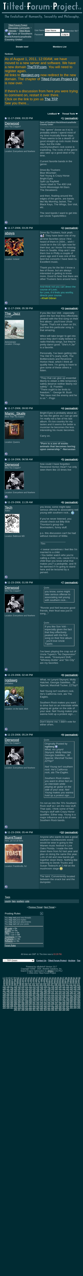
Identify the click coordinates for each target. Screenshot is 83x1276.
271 (37, 1001)
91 (79, 982)
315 (45, 1005)
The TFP (51, 99)
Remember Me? (70, 31)
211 (49, 995)
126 (45, 986)
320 (63, 1005)
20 (45, 978)
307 (15, 1005)
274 (49, 1001)
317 (52, 1005)
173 (63, 991)
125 (41, 986)
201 (11, 995)
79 (47, 982)
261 (78, 999)
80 (49, 982)
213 (56, 995)
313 (37, 1005)
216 (67, 995)
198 (78, 993)
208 (37, 995)
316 (49, 1005)
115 (4, 986)
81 (52, 982)
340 (60, 1007)
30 (71, 978)
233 (52, 997)
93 (7, 984)
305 (8, 1005)
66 (12, 982)
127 (49, 986)
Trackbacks (10, 937)
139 (15, 988)
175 (71, 991)
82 (55, 982)
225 (22, 997)
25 (58, 978)
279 (67, 1001)
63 (4, 982)
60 (73, 980)
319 (60, 1005)
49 (44, 980)
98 (20, 984)
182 (19, 993)
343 (71, 1007)
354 (45, 1010)
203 (19, 995)
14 (29, 978)
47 (39, 980)
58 (68, 980)
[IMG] (7, 933)
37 (12, 980)
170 (52, 991)
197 (75, 993)
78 (44, 982)
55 (60, 980)
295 (49, 1003)
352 (37, 1010)
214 (60, 995)
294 (45, 1003)
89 (73, 982)
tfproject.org (30, 75)
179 (8, 993)
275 (52, 1001)
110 (63, 984)
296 (52, 1003)
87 (68, 982)
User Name (39, 30)
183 (22, 993)
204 (22, 995)
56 (63, 980)
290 (30, 1003)
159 (11, 991)
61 (76, 980)
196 (71, 993)
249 (34, 999)
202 (15, 995)
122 (30, 986)
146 (41, 988)
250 (37, 999)
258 (67, 999)
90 (76, 982)
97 (17, 984)
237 (67, 997)
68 (17, 982)
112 (70, 984)
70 (23, 982)
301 (71, 1003)
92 (4, 984)
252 (45, 999)
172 (60, 991)
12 (23, 978)
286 (15, 1003)
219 (78, 995)
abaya (10, 233)
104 (41, 984)
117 (11, 986)
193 (60, 993)
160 (15, 991)
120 (22, 986)
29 (69, 978)
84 (60, 982)
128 (52, 986)
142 (26, 988)
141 (22, 988)
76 (39, 982)
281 (75, 1001)
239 (75, 997)
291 (34, 1003)
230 (41, 997)
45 (34, 980)
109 (59, 984)
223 (15, 997)
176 (75, 991)
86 (65, 982)
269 (30, 1001)
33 (79, 978)
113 (74, 984)
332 (30, 1007)
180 (11, 993)
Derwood (12, 123)
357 (56, 1010)
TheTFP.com (37, 67)
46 (36, 980)
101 (29, 984)
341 (63, 1007)
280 (71, 1001)
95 (12, 984)
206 (30, 995)
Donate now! (22, 47)
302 (75, 1003)
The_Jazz (12, 313)
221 (8, 997)
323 (75, 1005)
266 (19, 1001)
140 (19, 988)
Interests (12, 30)
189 (45, 993)
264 (11, 1001)
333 (34, 1007)
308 (19, 1005)
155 (75, 988)
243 (11, 999)
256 (60, 999)
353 (41, 1010)
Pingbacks (9, 939)
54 (57, 980)
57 (65, 980)
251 (41, 999)
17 (37, 978)
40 (20, 980)
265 (15, 1001)
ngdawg (11, 680)
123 (34, 986)
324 (78, 1005)
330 (22, 1007)
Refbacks (9, 941)
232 (49, 997)
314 (41, 1005)
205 (26, 995)
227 (30, 997)
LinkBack (52, 114)
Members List (60, 47)
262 (4, 1001)
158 (8, 991)
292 (37, 1003)
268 (26, 1001)
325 (4, 1007)
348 (22, 1010)
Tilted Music (24, 30)
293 (41, 1003)
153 (67, 988)
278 (63, 1001)
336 (45, 1007)
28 (66, 978)
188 (41, 993)
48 (41, 980)
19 (42, 978)
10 (18, 978)
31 (74, 978)
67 (15, 982)
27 (63, 978)
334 (37, 1007)
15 (31, 978)
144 (34, 988)
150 (56, 988)
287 (19, 1003)
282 (78, 1001)
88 (71, 982)
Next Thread (49, 907)
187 (37, 993)
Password (39, 35)
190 (49, 993)
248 (30, 999)
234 (56, 997)
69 (20, 982)
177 (78, 991)
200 (8, 995)
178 (4, 993)
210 (45, 995)
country (8, 901)
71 (25, 982)
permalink (71, 118)
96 (15, 984)
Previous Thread (35, 907)
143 (30, 988)
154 (71, 988)
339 (56, 1007)
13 (26, 978)
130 (60, 986)
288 (22, 1003)
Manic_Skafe (15, 413)
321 (67, 1005)
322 (71, 1005)
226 (26, 997)
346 (15, 1010)
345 (78, 1007)
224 (19, 997)
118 (15, 986)
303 (78, 1003)
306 (11, 1005)
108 (56, 984)
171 (56, 991)
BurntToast (13, 837)
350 (30, 1010)
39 (17, 980)
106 (48, 984)
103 (37, 984)
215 (63, 995)
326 (8, 1007)
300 (67, 1003)
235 (60, 997)
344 (75, 1007)
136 (4, 988)
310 (26, 1005)
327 (11, 1007)
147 (45, 988)
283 (4, 1003)
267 (22, 1001)
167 (41, 991)
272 (41, 1001)
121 (26, 986)
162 (22, 991)
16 (34, 978)
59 (71, 980)
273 (45, 1001)
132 (67, 986)
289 (26, 1003)
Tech (8, 507)
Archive (71, 961)
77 (41, 982)
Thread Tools (68, 114)
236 (63, 997)
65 (10, 982)
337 (49, 1007)
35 (7, 980)
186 (34, 993)
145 (37, 988)
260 (75, 999)
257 (63, 999)
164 (30, 991)
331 (26, 1007)
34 (4, 980)
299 (63, 1003)
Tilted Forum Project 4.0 (59, 79)
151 (60, 988)
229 (37, 997)
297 (56, 1003)
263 (8, 1001)
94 (10, 984)
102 (33, 984)
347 (19, 1010)
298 (60, 1003)
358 (60, 1010)
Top (78, 961)
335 (41, 1007)
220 (4, 997)
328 (15, 1007)
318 (56, 1005)
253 (49, 999)
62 (79, 980)
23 (53, 978)
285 (11, 1003)
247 (26, 999)
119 (19, 986)
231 (45, 997)
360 (67, 1010)
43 (28, 980)
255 (56, 999)
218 (75, 995)
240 (78, 997)
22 (50, 978)
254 (52, 999)
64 (7, 982)
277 (60, 1001)
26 (61, 978)
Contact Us (41, 961)
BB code (8, 928)
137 (8, 988)
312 (34, 1005)
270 (34, 1001)
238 (71, 997)
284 (8, 1003)
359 (63, 1010)
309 (22, 1005)
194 (63, 993)
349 (26, 1010)
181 (15, 993)
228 (34, 997)
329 (19, 1007)
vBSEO (50, 971)
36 (10, 980)
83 (57, 982)
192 (56, 993)
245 (19, 999)
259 (71, 999)
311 (30, 1005)
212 (52, 995)
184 (26, 993)
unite (27, 901)
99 (23, 984)
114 (78, 984)
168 (45, 991)
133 (71, 986)
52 (52, 980)
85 (63, 982)
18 (39, 978)
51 (49, 980)
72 (28, 982)
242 (8, 999)
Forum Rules (10, 945)
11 (21, 978)
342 (67, 1007)
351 (34, 1010)
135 (78, 986)
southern (20, 901)
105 (44, 984)
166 (37, 991)
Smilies (8, 930)
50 (47, 980)
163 (26, 991)
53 (55, 980)
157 (4, 991)
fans (14, 901)
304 (4, 1005)
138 (11, 988)
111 (67, 984)
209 (41, 995)
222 (11, 997)
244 (15, 999)
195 (67, 993)
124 (37, 986)
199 (4, 995)
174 (67, 991)
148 (49, 988)
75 (36, 982)
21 (47, 978)
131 (63, 986)
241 (4, 999)
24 (55, 978)
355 (49, 1010)
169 (49, 991)
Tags (7, 897)
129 (56, 986)
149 (52, 988)
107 (52, 984)
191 (52, 993)
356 (52, 1010)
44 (31, 980)
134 (75, 986)
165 (34, 991)
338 (52, 1007)
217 (71, 995)
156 (78, 988)
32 (77, 978)
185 (30, 993)
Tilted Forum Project (57, 961)
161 (19, 991)
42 (25, 980)
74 (34, 982)
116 (8, 986)
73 (31, 982)
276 (56, 1001)
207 (34, 995)
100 (26, 984)
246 (22, 999)
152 (63, 988)
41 (23, 980)
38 (15, 980)
